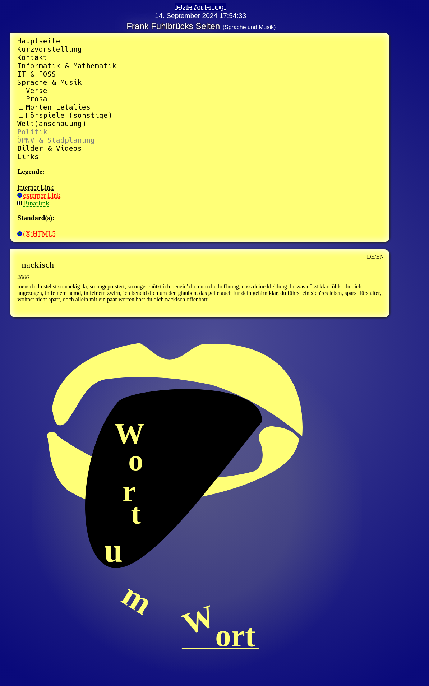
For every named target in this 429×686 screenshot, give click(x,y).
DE (370, 257)
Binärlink (33, 203)
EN (380, 257)
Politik (32, 132)
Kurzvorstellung (49, 49)
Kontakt (32, 58)
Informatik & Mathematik (66, 66)
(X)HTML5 (36, 233)
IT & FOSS (36, 74)
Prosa (36, 99)
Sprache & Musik (49, 82)
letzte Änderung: (200, 7)
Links (28, 157)
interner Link (35, 187)
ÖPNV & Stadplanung (56, 140)
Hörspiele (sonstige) (69, 115)
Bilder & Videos (49, 148)
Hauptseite (38, 41)
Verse (36, 91)
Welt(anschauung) (51, 124)
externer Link (38, 195)
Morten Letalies (58, 107)
